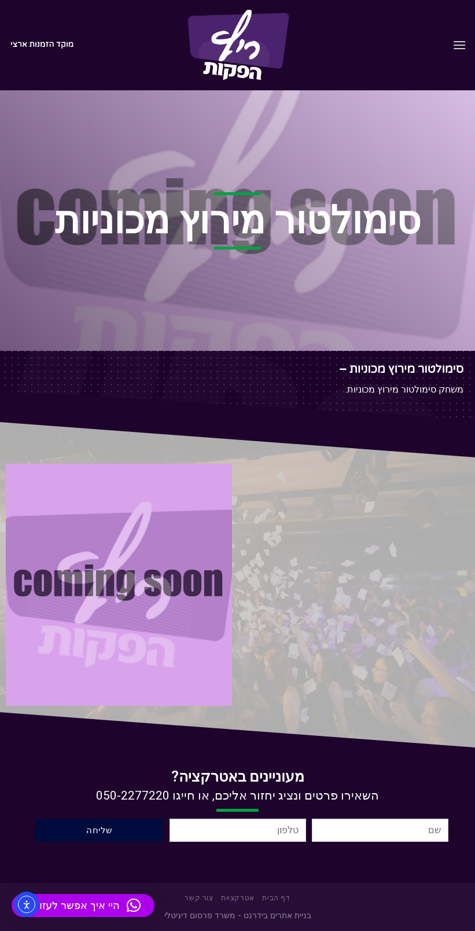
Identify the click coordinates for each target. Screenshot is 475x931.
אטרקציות (238, 898)
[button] (83, 905)
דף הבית (276, 898)
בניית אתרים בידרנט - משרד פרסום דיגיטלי (237, 916)
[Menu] (459, 45)
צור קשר (199, 898)
